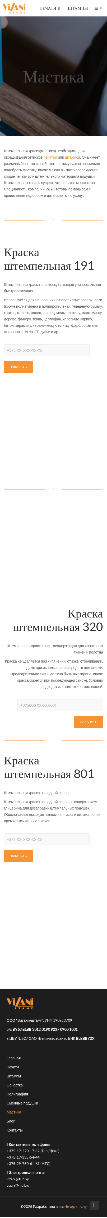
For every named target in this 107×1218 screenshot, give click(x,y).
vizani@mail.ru (18, 1185)
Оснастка (15, 1085)
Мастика (14, 1112)
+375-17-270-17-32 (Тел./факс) (33, 1151)
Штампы (14, 1076)
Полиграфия (17, 1094)
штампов (72, 157)
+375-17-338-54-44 (23, 1157)
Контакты (14, 1130)
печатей (50, 157)
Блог (11, 1121)
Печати (13, 1067)
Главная (14, 1058)
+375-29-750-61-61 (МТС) (28, 1163)
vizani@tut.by (18, 1179)
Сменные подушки (22, 1103)
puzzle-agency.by (73, 1206)
